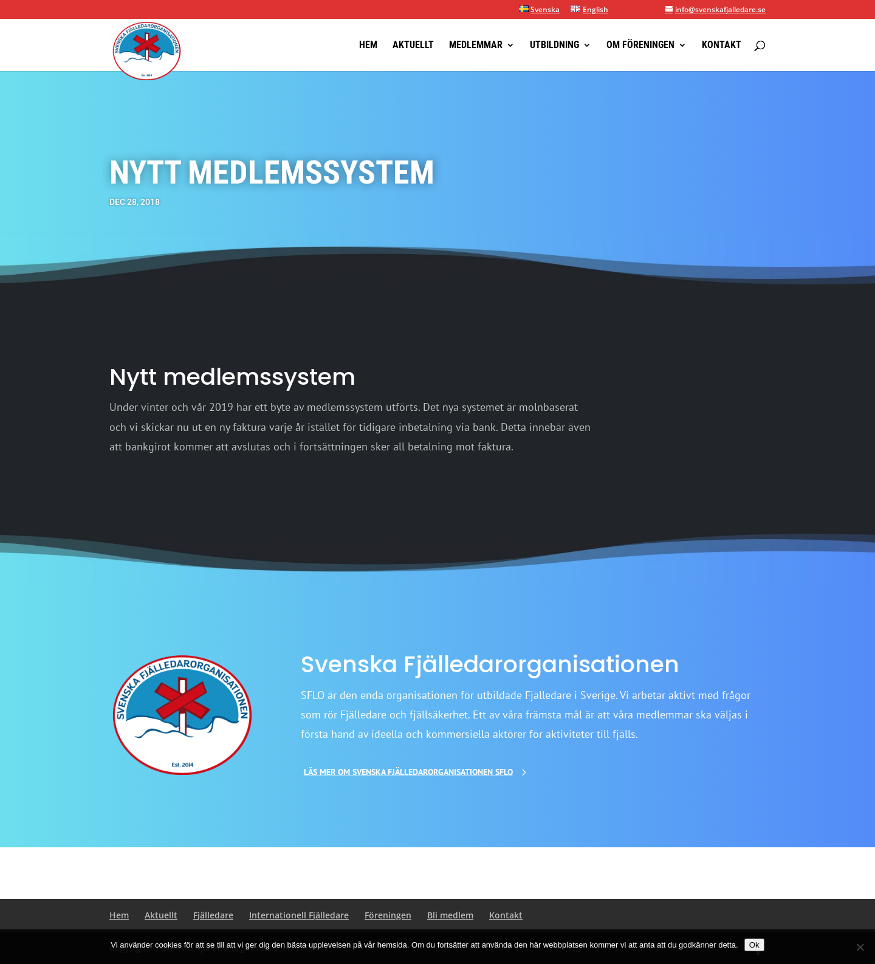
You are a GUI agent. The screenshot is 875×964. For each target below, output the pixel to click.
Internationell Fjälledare (299, 915)
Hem (368, 45)
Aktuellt (413, 45)
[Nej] (860, 947)
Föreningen (388, 915)
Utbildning (554, 45)
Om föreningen (640, 45)
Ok (754, 944)
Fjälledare (213, 915)
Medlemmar (476, 45)
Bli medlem (450, 915)
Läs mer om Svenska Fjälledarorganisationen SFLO (408, 771)
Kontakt (721, 45)
